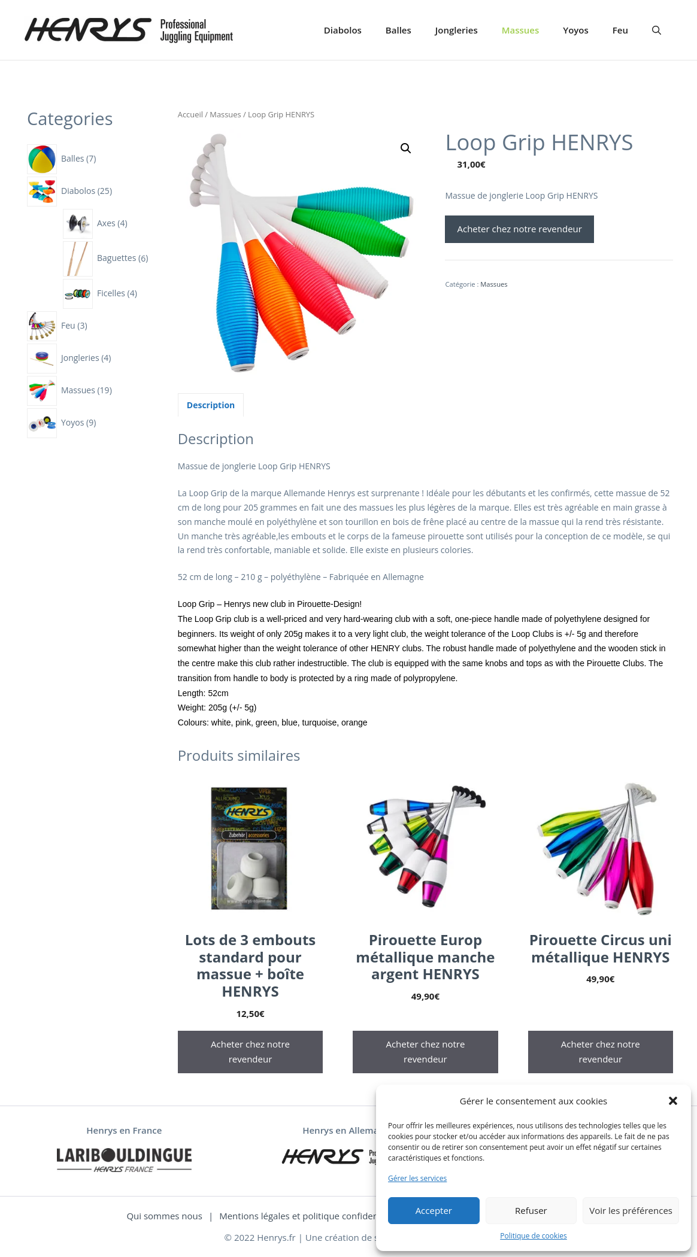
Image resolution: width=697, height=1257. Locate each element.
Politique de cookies (533, 1236)
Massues (521, 30)
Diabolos (343, 30)
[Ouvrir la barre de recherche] (656, 30)
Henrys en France (124, 1130)
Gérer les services (417, 1178)
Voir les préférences (630, 1210)
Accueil (190, 114)
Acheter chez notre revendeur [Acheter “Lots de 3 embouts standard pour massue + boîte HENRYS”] (250, 1051)
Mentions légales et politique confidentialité (310, 1216)
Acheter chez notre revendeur (519, 229)
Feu (620, 30)
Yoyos (576, 30)
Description (211, 405)
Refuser (531, 1210)
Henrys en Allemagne (348, 1130)
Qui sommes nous (164, 1216)
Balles (398, 30)
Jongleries (456, 30)
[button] (673, 1101)
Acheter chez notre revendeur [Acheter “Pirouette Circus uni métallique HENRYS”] (600, 1051)
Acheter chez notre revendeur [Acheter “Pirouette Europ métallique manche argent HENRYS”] (425, 1051)
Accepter (434, 1210)
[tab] (211, 405)
